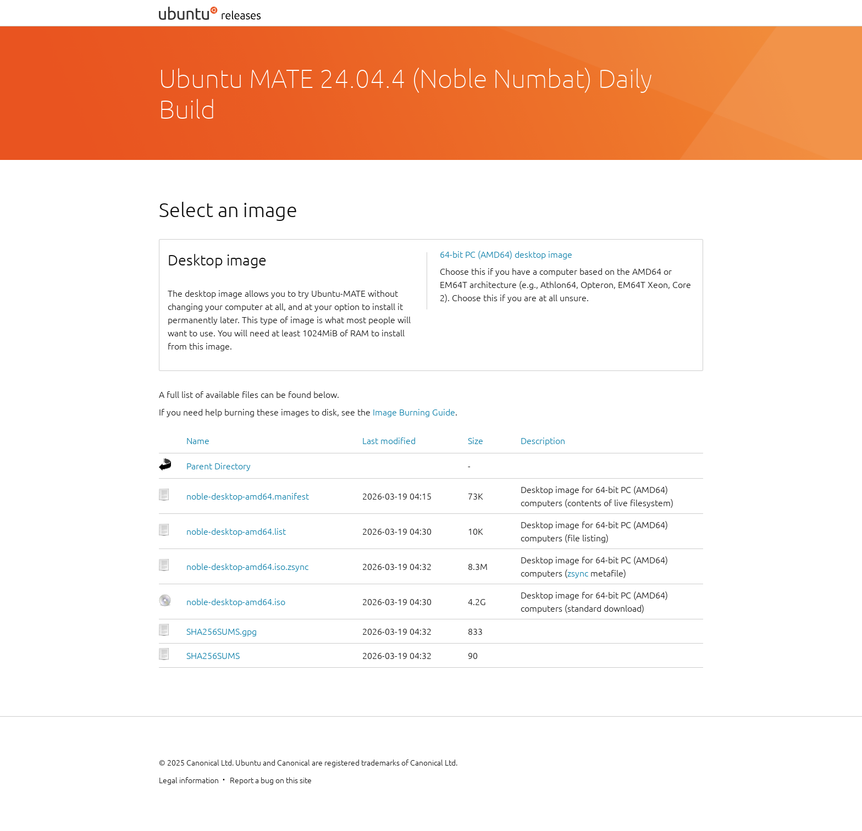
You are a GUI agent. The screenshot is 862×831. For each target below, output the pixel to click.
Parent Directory (218, 466)
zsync (577, 573)
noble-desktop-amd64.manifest (247, 496)
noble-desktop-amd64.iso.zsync (247, 567)
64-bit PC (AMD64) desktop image (506, 254)
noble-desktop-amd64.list (236, 531)
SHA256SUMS (213, 656)
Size (475, 441)
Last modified (389, 441)
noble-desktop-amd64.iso (235, 602)
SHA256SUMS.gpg (221, 631)
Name (197, 441)
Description (543, 441)
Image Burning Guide (414, 412)
